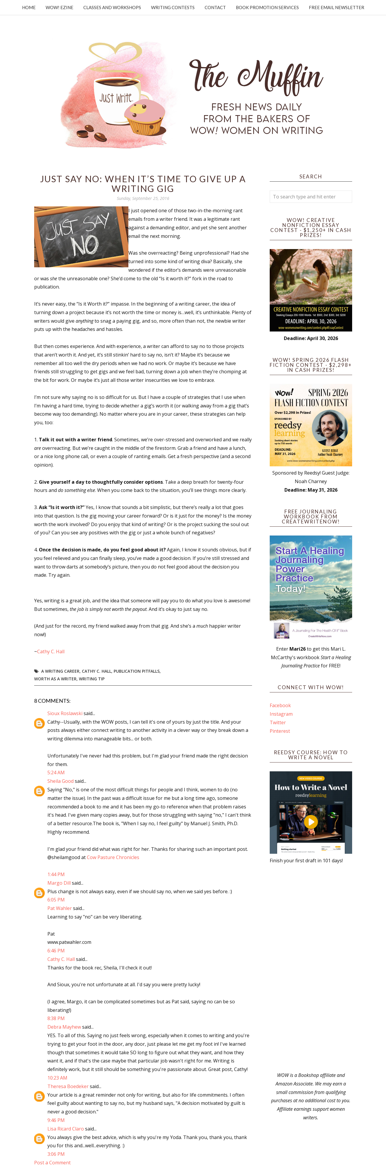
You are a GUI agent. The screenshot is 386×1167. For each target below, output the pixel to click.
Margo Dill (59, 883)
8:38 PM (56, 1018)
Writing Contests (173, 7)
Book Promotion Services (267, 7)
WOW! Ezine (59, 7)
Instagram (281, 714)
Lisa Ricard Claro (65, 1128)
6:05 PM (56, 899)
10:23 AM (57, 1078)
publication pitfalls (137, 671)
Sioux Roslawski (64, 713)
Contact (215, 7)
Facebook (280, 705)
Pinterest (280, 731)
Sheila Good (60, 781)
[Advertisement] (311, 968)
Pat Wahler (59, 908)
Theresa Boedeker (68, 1086)
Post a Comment (52, 1162)
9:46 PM (56, 1120)
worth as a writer (55, 679)
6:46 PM (56, 950)
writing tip (92, 679)
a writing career (60, 671)
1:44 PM (56, 874)
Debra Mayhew (64, 1027)
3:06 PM (56, 1154)
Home (29, 7)
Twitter (278, 722)
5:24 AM (56, 772)
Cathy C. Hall (50, 651)
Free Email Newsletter (336, 7)
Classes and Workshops (112, 7)
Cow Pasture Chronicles (113, 857)
